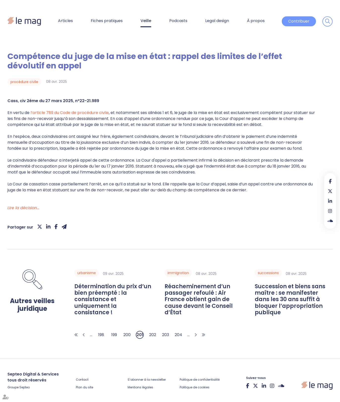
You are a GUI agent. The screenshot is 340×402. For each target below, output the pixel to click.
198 (101, 335)
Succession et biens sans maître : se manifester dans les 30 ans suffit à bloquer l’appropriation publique (290, 299)
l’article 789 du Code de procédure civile (69, 112)
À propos (256, 21)
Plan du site (84, 387)
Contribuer (299, 21)
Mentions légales (140, 387)
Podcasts (178, 21)
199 (114, 335)
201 (140, 335)
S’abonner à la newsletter (147, 379)
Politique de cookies (194, 387)
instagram (330, 211)
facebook (330, 181)
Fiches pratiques (107, 21)
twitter (330, 191)
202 (152, 335)
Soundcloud (330, 221)
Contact (82, 379)
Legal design (217, 21)
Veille (146, 21)
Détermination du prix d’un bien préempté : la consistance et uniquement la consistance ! (112, 299)
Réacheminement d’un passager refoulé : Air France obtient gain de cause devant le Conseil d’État (199, 299)
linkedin (330, 201)
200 (127, 335)
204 (178, 335)
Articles (65, 21)
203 (165, 335)
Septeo (24, 387)
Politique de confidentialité (200, 379)
